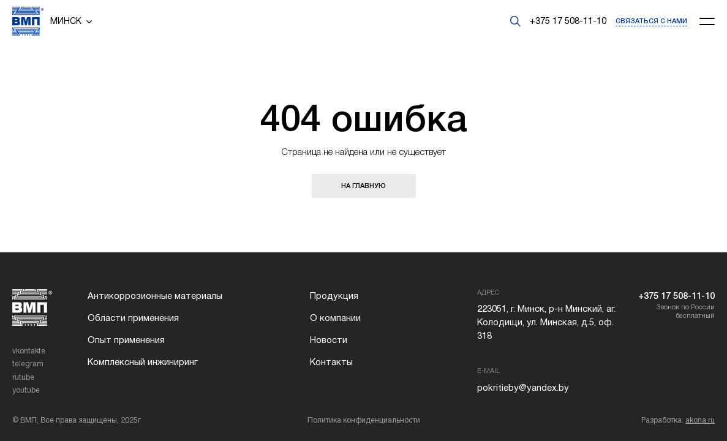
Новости (328, 340)
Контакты (331, 362)
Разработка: (678, 420)
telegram (27, 364)
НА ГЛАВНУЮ (363, 185)
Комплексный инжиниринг (143, 362)
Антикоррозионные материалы (155, 296)
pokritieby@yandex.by (523, 388)
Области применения (133, 318)
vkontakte (28, 351)
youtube (26, 390)
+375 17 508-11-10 (568, 21)
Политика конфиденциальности (363, 420)
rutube (23, 377)
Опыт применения (126, 340)
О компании (335, 318)
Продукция (334, 296)
